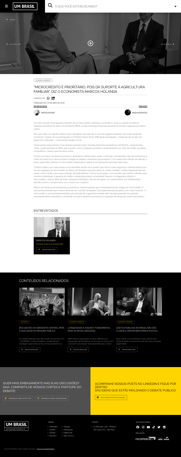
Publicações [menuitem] (68, 430)
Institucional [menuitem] (68, 433)
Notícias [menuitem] (52, 433)
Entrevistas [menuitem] (53, 427)
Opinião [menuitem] (52, 430)
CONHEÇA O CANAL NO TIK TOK (18, 398)
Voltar (11, 20)
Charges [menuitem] (67, 427)
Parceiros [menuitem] (53, 436)
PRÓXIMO (167, 44)
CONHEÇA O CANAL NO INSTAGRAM (52, 398)
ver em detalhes (29, 349)
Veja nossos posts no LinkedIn (111, 397)
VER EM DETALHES (46, 249)
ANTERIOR (14, 44)
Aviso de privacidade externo (45, 449)
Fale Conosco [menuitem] (69, 436)
